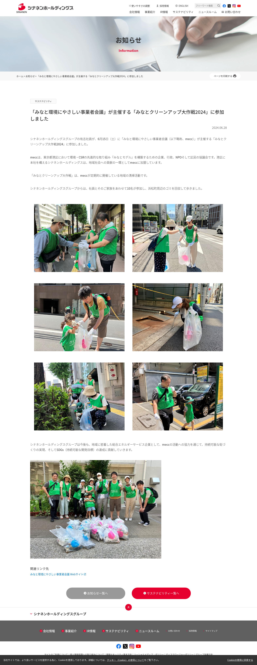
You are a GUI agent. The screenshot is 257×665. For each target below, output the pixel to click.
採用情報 (164, 5)
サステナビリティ (183, 12)
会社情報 (134, 12)
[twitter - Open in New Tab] (229, 5)
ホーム (19, 76)
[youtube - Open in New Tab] (239, 6)
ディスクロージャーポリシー (180, 654)
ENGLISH (183, 5)
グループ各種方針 (204, 654)
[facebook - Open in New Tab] (224, 6)
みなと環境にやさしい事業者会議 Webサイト (56, 574)
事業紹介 (150, 12)
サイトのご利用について (56, 654)
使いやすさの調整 (140, 5)
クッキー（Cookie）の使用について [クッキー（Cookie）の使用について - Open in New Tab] (125, 660)
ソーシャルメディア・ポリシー (149, 654)
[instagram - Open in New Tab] (234, 6)
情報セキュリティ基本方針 (119, 654)
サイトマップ (211, 630)
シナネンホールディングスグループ (58, 614)
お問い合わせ (233, 12)
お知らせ (30, 76)
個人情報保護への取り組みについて (87, 654)
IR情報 (164, 12)
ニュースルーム (207, 12)
